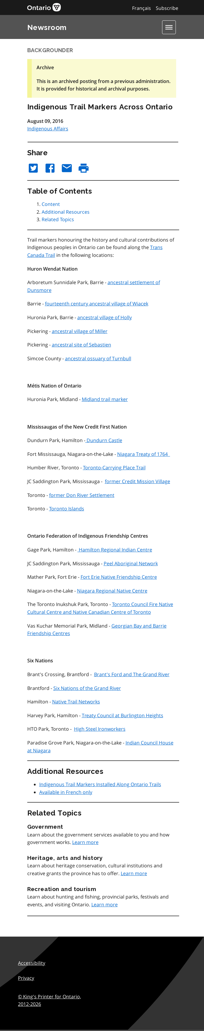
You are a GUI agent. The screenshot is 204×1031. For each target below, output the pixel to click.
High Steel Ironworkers (100, 729)
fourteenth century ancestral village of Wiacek (96, 303)
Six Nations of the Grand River (87, 688)
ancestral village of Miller (80, 331)
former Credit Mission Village (137, 481)
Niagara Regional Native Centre (112, 590)
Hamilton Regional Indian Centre (115, 549)
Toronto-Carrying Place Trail (114, 467)
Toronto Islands (66, 508)
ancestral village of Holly (104, 317)
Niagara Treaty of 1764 (143, 454)
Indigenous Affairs (47, 128)
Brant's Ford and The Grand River (132, 674)
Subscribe (167, 8)
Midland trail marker (105, 399)
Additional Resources (66, 212)
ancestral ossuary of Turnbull (98, 358)
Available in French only (65, 792)
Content (51, 204)
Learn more (85, 842)
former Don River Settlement (81, 495)
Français (141, 8)
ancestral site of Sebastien (81, 344)
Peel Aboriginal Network (131, 563)
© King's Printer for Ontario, (49, 1000)
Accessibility (31, 963)
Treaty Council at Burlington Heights (122, 715)
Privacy (26, 978)
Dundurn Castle (103, 440)
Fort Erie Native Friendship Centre (119, 577)
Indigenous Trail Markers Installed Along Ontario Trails (100, 784)
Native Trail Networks (76, 701)
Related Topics (58, 219)
